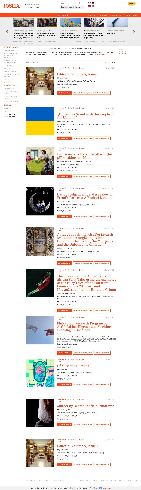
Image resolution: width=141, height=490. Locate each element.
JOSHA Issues (8, 82)
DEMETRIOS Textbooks (11, 102)
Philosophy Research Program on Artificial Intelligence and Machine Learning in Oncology (84, 327)
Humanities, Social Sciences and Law (10, 61)
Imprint (95, 480)
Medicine (7, 68)
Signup (128, 15)
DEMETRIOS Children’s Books (11, 98)
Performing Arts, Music (11, 71)
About (90, 15)
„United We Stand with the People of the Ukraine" (85, 116)
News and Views (9, 50)
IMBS (6, 111)
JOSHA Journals (11, 47)
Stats (81, 68)
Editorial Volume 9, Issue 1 (77, 74)
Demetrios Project (9, 89)
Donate (131, 4)
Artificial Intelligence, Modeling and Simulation (10, 55)
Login (135, 15)
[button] (7, 31)
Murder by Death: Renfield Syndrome (85, 406)
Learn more (107, 488)
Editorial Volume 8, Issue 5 (77, 446)
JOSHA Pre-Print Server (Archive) (9, 115)
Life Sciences (8, 65)
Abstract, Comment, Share (83, 93)
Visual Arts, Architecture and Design (11, 75)
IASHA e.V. (7, 108)
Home (82, 480)
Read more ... (102, 54)
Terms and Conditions (118, 480)
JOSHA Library (10, 85)
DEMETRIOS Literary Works (11, 93)
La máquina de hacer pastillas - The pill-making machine (84, 156)
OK (100, 488)
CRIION (6, 79)
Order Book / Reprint (116, 15)
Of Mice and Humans (73, 366)
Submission (103, 15)
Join (95, 15)
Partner (7, 105)
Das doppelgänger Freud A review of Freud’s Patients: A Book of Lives (85, 196)
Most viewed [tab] (63, 15)
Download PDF (64, 93)
